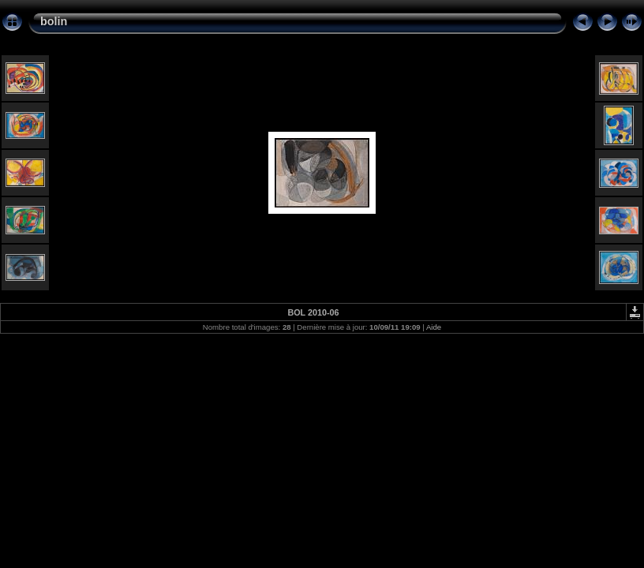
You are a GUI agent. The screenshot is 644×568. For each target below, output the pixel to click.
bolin (53, 21)
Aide (433, 327)
